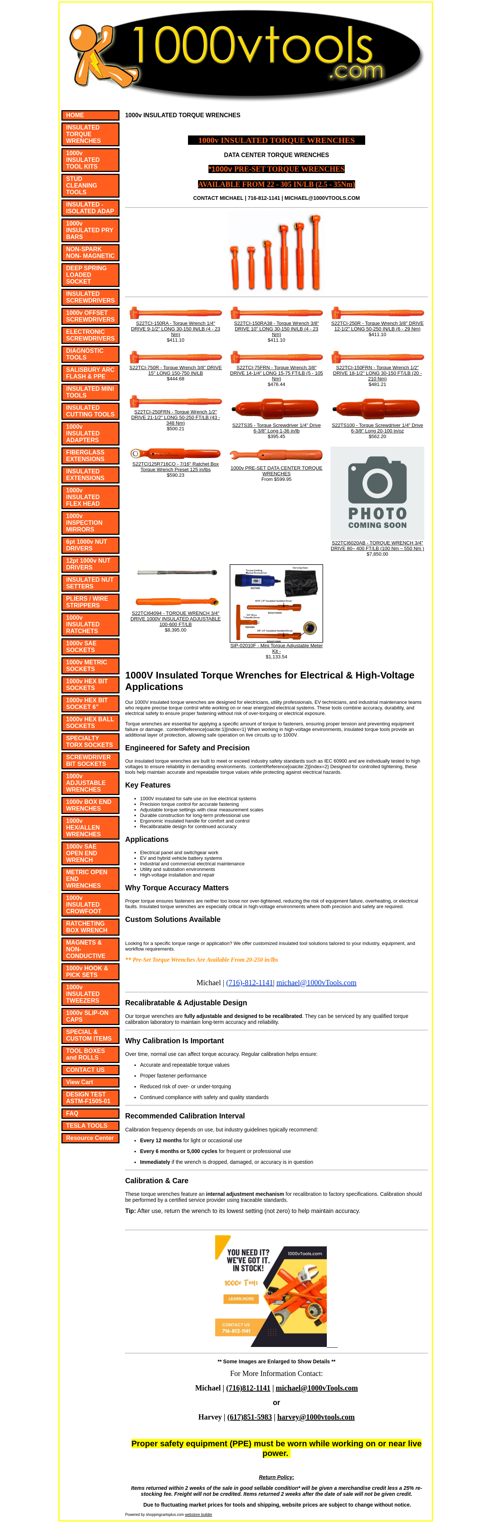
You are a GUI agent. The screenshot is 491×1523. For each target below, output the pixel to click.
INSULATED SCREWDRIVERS (90, 297)
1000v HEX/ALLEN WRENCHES (83, 827)
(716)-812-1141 (249, 982)
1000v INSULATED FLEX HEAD (83, 497)
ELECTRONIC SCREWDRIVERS (90, 335)
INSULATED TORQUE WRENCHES (83, 134)
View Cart (79, 1082)
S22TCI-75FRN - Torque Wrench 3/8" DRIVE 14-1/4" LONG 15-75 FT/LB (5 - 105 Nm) (276, 373)
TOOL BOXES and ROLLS (85, 1054)
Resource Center (90, 1138)
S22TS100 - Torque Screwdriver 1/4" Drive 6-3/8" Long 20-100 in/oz (377, 428)
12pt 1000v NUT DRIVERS (88, 564)
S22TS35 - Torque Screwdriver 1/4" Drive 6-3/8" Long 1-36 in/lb (276, 428)
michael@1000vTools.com (316, 982)
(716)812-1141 (248, 1388)
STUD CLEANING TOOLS (82, 185)
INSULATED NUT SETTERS (90, 583)
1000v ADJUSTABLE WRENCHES (86, 783)
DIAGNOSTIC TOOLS (84, 354)
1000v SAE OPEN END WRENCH (82, 853)
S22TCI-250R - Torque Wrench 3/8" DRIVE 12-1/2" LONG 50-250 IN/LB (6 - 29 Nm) (377, 326)
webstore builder (198, 1515)
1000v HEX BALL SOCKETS (90, 722)
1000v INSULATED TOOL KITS (83, 160)
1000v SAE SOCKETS (81, 646)
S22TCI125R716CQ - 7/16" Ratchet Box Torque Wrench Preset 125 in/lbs (176, 466)
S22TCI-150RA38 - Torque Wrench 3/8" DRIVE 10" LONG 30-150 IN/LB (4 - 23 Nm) (276, 328)
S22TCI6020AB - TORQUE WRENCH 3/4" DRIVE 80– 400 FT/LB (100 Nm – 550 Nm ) (377, 545)
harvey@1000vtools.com (316, 1417)
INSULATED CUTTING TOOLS (90, 411)
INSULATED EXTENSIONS (85, 474)
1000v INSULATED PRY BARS (90, 230)
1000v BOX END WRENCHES (89, 805)
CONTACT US (85, 1070)
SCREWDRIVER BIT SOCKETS (88, 760)
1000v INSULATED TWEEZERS (83, 994)
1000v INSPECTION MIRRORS (84, 523)
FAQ (72, 1113)
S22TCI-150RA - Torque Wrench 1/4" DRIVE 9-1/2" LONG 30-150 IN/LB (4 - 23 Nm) (175, 328)
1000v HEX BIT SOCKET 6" (87, 703)
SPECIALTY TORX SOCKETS (89, 741)
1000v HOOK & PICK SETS (87, 971)
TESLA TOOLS (87, 1126)
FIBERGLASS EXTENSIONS (85, 455)
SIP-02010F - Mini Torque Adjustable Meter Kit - (276, 648)
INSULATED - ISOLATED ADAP (90, 207)
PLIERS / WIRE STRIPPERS (87, 602)
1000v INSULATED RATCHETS (83, 624)
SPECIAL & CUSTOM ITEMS (89, 1035)
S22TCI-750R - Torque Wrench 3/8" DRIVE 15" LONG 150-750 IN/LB (176, 370)
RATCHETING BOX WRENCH (87, 926)
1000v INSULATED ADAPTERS (83, 433)
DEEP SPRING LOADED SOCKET (86, 275)
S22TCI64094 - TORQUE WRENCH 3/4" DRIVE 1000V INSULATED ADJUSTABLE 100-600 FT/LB (176, 618)
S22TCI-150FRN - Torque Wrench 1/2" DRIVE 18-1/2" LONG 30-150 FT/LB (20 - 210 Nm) (377, 373)
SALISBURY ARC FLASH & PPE (90, 373)
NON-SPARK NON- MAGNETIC (90, 252)
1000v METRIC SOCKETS (86, 665)
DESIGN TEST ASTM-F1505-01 (88, 1097)
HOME (75, 115)
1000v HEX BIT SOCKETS (87, 684)
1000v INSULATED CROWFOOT (84, 904)
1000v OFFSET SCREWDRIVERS (90, 316)
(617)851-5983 (249, 1417)
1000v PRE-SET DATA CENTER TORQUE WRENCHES (277, 470)
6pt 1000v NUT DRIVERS (86, 545)
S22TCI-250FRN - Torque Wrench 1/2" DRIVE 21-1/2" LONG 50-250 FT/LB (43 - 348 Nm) (175, 417)
